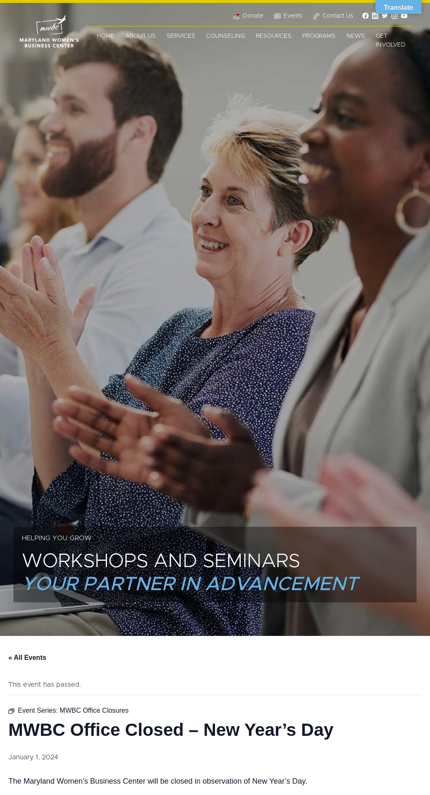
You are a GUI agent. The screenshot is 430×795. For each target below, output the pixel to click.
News (355, 36)
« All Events (27, 657)
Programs (319, 36)
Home (106, 36)
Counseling (225, 36)
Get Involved (391, 40)
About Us (141, 36)
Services (181, 36)
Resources (273, 36)
